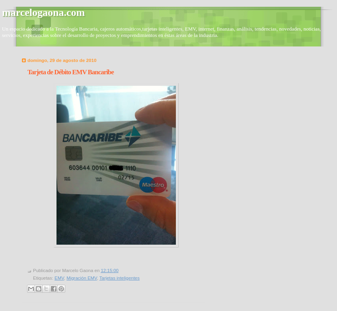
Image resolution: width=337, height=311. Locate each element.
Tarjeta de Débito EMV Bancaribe (70, 72)
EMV (59, 278)
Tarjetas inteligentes (119, 278)
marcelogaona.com (43, 12)
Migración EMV (81, 278)
